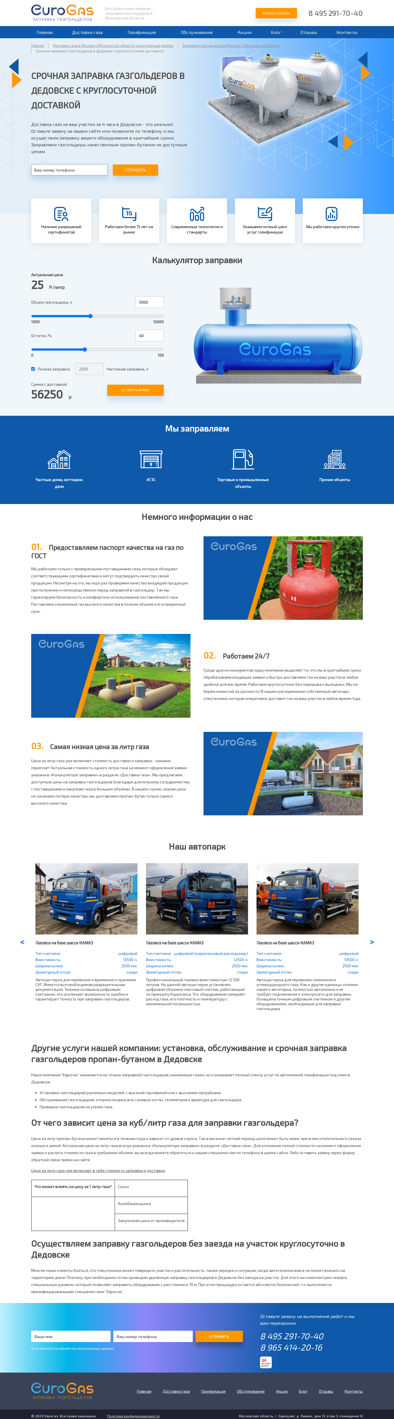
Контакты (346, 32)
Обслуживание (197, 32)
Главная (45, 32)
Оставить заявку (135, 390)
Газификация (142, 32)
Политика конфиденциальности (133, 1416)
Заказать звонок (276, 13)
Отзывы (308, 32)
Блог (276, 32)
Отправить (135, 170)
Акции (245, 32)
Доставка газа (87, 32)
